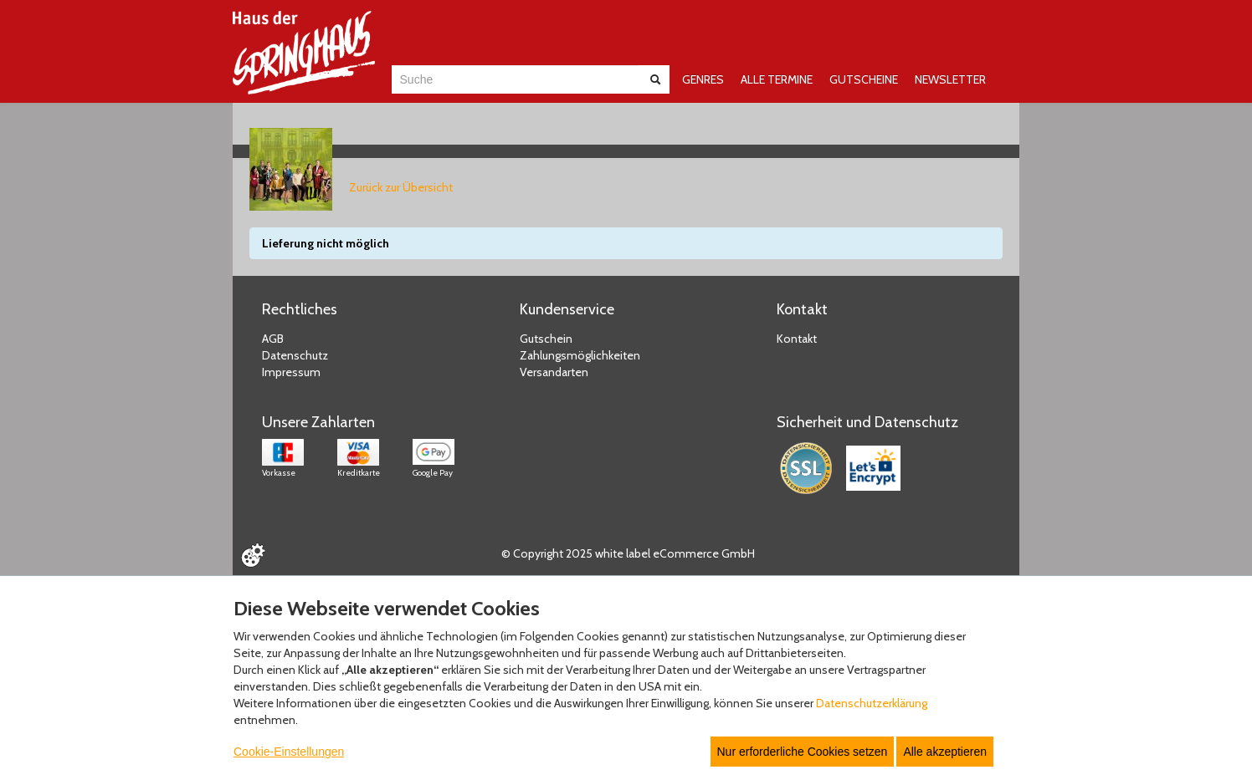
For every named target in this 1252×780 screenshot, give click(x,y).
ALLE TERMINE (777, 79)
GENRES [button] (703, 79)
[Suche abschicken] (655, 79)
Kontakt (797, 338)
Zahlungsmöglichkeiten (580, 355)
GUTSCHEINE (863, 79)
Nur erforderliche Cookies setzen (802, 751)
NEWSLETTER (950, 79)
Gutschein (546, 338)
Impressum (291, 372)
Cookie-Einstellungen (288, 751)
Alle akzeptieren (945, 751)
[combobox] (515, 79)
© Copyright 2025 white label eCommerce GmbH (628, 553)
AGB (273, 338)
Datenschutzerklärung (871, 703)
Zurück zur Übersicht (401, 187)
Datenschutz (295, 355)
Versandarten (554, 372)
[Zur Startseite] (304, 53)
